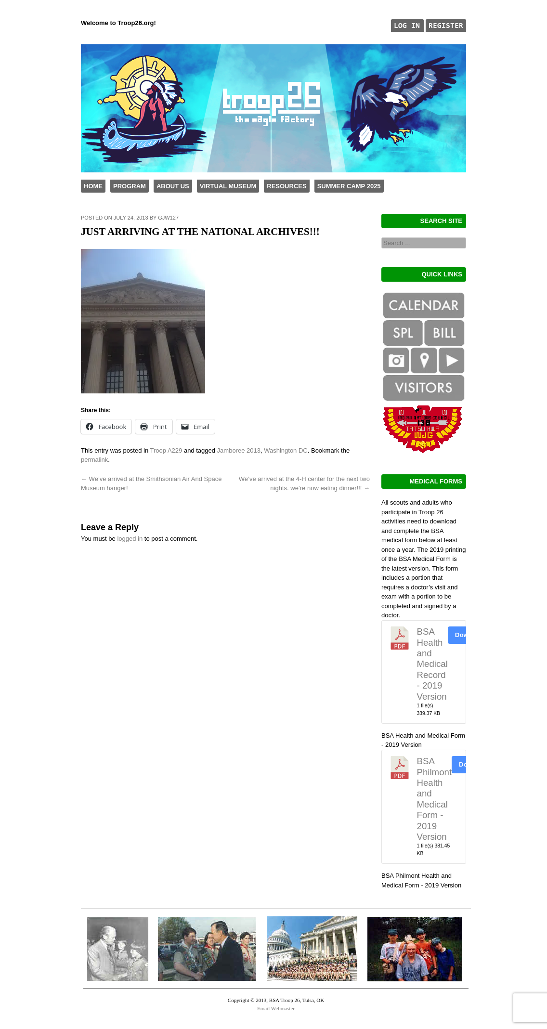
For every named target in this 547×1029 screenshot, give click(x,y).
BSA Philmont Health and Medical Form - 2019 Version (434, 799)
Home (93, 186)
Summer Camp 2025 (349, 186)
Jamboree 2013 (238, 450)
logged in (130, 538)
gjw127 (168, 218)
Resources (286, 186)
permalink (94, 459)
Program (129, 186)
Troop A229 (166, 450)
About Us (172, 186)
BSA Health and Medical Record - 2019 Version (432, 663)
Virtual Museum (228, 186)
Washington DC (286, 450)
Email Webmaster (276, 1008)
